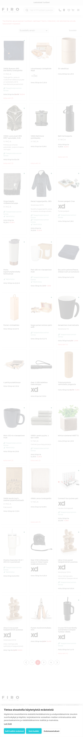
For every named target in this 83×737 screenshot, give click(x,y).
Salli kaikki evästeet (14, 731)
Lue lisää (8, 723)
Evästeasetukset (51, 731)
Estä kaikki (34, 731)
